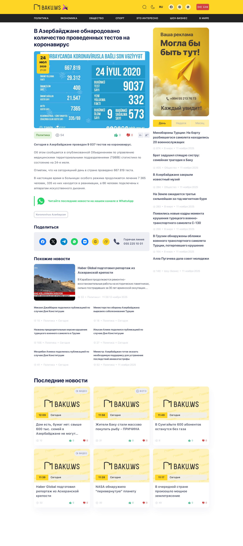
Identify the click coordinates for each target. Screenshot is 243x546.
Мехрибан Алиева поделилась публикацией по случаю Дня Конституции (61, 353)
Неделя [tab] (181, 123)
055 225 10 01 (133, 243)
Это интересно (147, 18)
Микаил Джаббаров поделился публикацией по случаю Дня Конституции (62, 309)
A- (140, 135)
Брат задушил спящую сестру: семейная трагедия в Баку (176, 157)
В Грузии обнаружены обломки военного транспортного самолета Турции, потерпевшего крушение (179, 240)
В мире (204, 18)
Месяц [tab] (199, 123)
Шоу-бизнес (178, 18)
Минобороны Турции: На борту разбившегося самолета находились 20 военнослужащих (181, 137)
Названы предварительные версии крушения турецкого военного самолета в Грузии (60, 331)
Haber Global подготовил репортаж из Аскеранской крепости (57, 491)
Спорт (120, 18)
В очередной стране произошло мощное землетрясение (171, 491)
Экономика (68, 18)
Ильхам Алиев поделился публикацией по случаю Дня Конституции (118, 331)
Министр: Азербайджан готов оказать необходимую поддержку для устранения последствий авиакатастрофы (118, 355)
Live (202, 7)
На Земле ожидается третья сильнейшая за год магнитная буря (180, 196)
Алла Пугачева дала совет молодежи (181, 258)
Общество (96, 18)
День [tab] (162, 123)
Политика (41, 18)
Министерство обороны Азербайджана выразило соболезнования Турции (116, 309)
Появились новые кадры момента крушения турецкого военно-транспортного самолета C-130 (178, 218)
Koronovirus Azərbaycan (51, 214)
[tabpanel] (181, 201)
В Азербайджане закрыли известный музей (173, 177)
